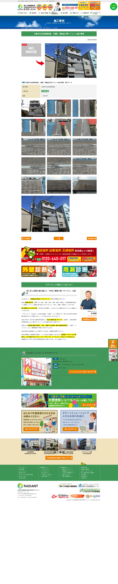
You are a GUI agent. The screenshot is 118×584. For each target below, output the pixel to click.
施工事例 (64, 13)
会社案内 (33, 13)
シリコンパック (45, 469)
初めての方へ (22, 13)
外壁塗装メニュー (45, 467)
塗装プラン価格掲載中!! (53, 13)
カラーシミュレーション (87, 471)
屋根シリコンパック (66, 469)
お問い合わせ (23, 478)
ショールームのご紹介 (95, 13)
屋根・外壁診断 (85, 469)
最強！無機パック (46, 476)
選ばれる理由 (43, 13)
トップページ (23, 467)
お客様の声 (85, 13)
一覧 (58, 238)
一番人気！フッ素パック (47, 474)
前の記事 (91, 238)
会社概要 (22, 469)
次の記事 (27, 238)
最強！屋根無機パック (67, 476)
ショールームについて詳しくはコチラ (81, 372)
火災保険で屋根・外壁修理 (88, 472)
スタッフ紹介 (23, 476)
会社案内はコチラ (88, 319)
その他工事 (45, 91)
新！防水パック (45, 472)
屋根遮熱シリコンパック (67, 471)
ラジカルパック (45, 471)
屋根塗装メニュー (65, 467)
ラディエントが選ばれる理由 (26, 474)
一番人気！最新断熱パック (68, 472)
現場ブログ (74, 13)
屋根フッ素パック (66, 474)
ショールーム (23, 471)
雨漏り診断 (84, 467)
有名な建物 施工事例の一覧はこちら (58, 458)
